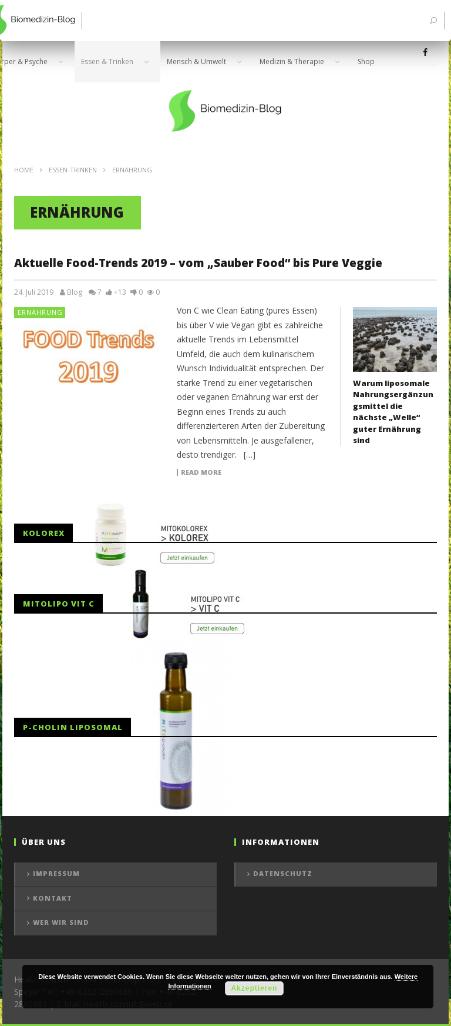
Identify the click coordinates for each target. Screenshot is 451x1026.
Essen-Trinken (73, 169)
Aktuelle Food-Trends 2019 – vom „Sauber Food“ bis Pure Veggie (198, 263)
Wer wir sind (61, 922)
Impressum (56, 873)
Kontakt (52, 898)
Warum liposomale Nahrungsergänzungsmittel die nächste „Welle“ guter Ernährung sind (393, 412)
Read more (201, 472)
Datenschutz (282, 873)
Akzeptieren (254, 988)
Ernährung (40, 312)
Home (23, 169)
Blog (74, 292)
